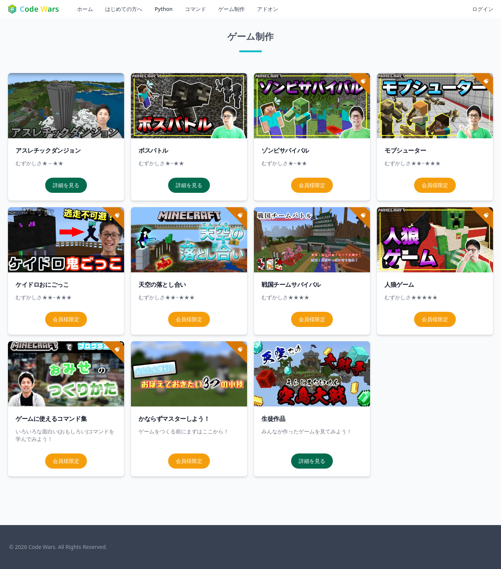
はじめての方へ (123, 9)
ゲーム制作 (231, 9)
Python (163, 9)
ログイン (482, 9)
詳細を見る (66, 185)
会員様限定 (312, 185)
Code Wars (41, 546)
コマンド (195, 9)
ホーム (85, 9)
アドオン (267, 9)
